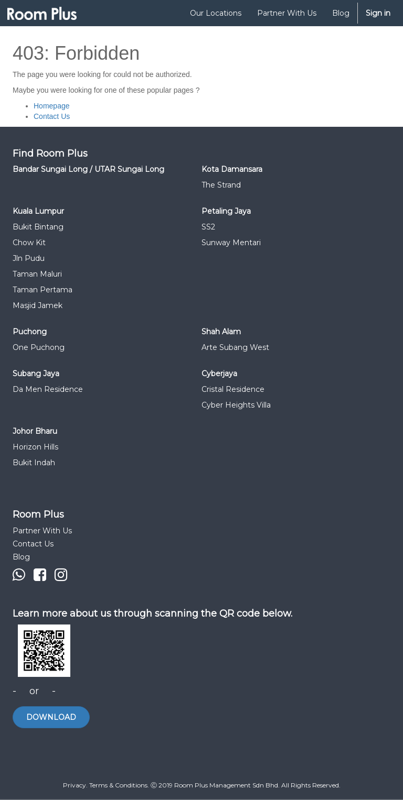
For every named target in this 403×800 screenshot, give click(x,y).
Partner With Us (42, 530)
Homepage (52, 106)
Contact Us (52, 116)
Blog (21, 557)
